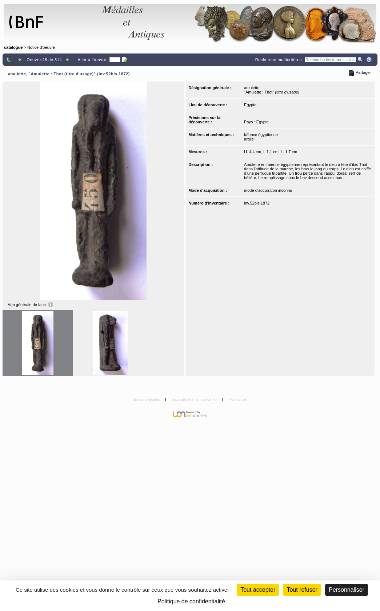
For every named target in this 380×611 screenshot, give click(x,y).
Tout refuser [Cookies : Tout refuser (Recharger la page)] (302, 590)
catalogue (13, 47)
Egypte (250, 105)
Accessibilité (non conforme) (195, 399)
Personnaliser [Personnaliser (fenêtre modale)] (346, 590)
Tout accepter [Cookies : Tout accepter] (257, 590)
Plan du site (237, 399)
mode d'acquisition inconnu (268, 190)
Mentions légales (147, 399)
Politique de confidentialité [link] (191, 601)
